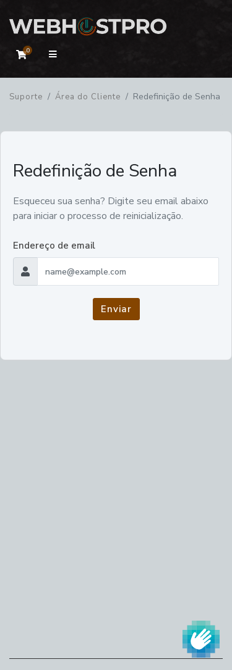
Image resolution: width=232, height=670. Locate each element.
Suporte (26, 96)
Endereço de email (54, 245)
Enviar (116, 309)
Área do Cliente (88, 96)
